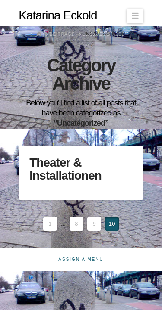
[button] (135, 16)
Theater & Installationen (65, 169)
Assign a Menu (80, 259)
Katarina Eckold (58, 15)
